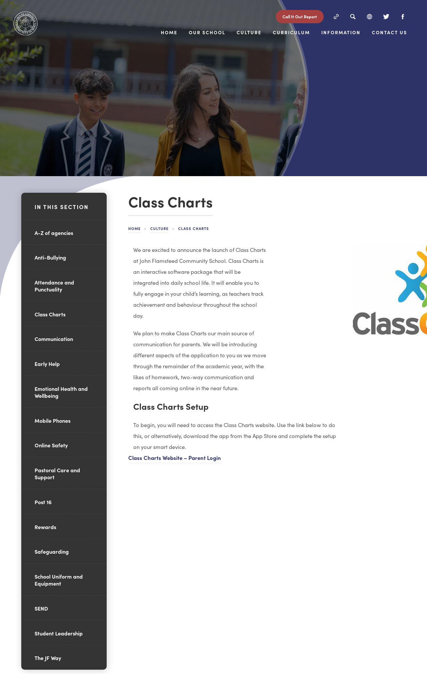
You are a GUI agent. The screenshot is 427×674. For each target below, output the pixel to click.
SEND (41, 608)
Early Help (47, 363)
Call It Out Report (299, 16)
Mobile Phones (52, 420)
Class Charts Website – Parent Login (174, 457)
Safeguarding (52, 551)
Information (399, 26)
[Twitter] (386, 16)
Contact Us (406, 44)
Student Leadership (59, 633)
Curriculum (348, 26)
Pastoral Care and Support (57, 473)
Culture (304, 26)
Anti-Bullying (50, 257)
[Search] (353, 16)
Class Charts (50, 314)
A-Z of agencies (54, 232)
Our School (260, 26)
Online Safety (51, 445)
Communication (54, 338)
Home (222, 26)
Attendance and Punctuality (54, 286)
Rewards (45, 526)
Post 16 (43, 501)
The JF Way (48, 657)
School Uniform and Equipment (59, 580)
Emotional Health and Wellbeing (61, 392)
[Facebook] (402, 16)
